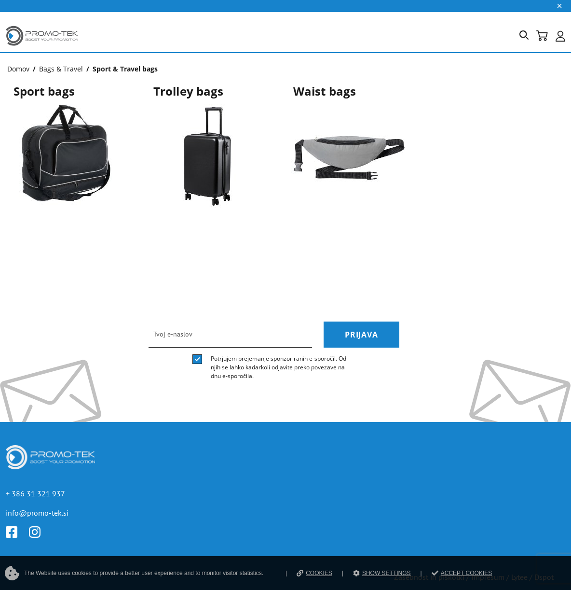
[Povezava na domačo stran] (42, 47)
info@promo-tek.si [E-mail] (37, 513)
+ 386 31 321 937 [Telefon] (35, 493)
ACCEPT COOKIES (462, 573)
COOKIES (314, 573)
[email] (230, 335)
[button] (527, 37)
